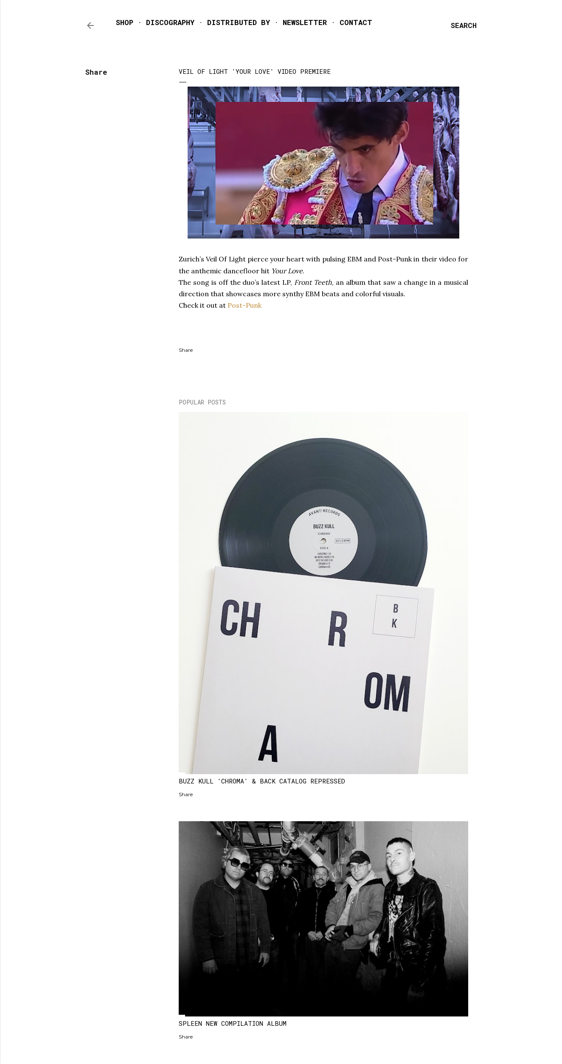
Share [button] (96, 72)
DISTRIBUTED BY (238, 22)
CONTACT (356, 22)
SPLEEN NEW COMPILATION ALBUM (233, 1023)
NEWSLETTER (305, 22)
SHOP (124, 22)
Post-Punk (245, 305)
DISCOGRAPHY (170, 22)
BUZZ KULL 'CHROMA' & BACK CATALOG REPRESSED (262, 781)
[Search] (464, 25)
